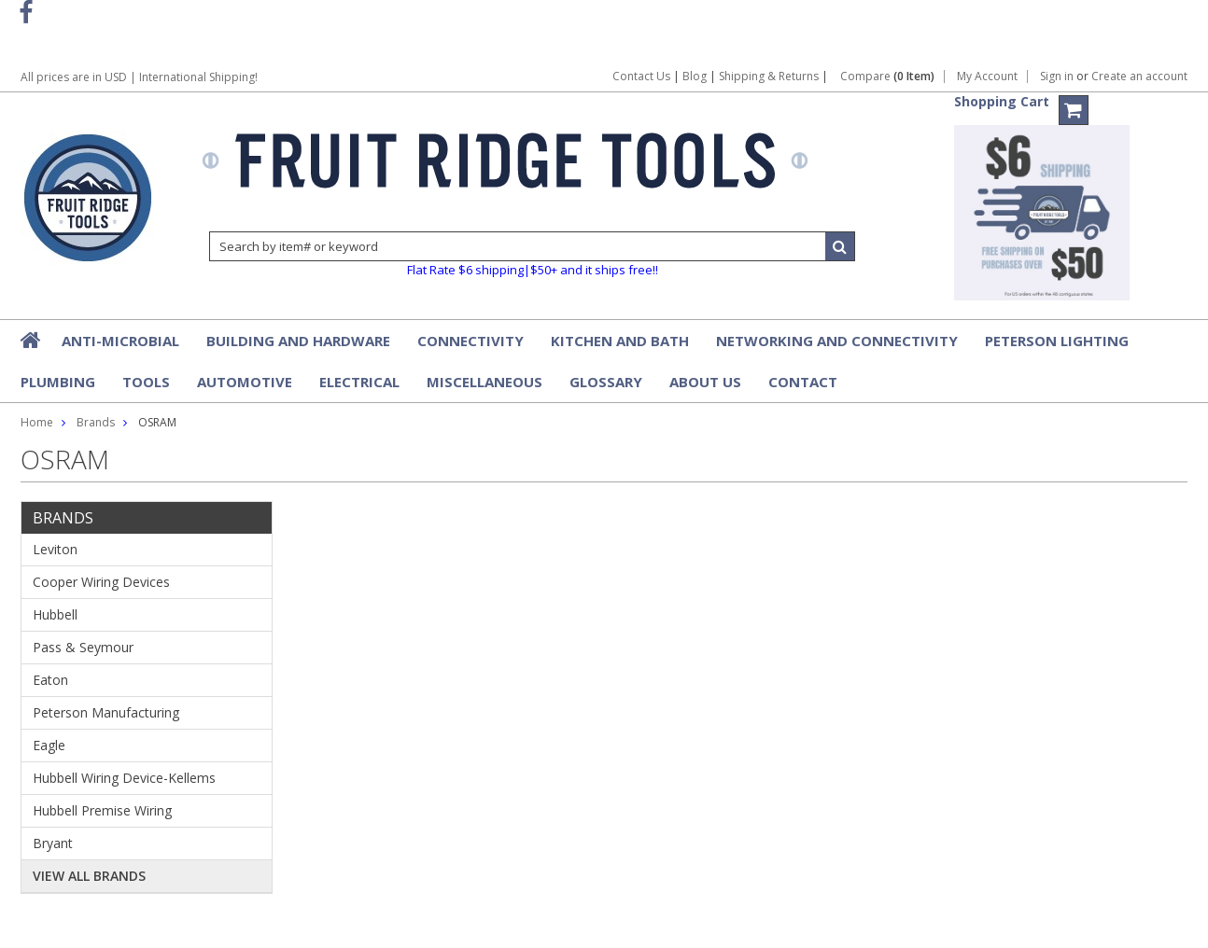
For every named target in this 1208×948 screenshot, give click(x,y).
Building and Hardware (298, 340)
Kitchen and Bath (620, 340)
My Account (987, 76)
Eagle (49, 745)
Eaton (50, 680)
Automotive (244, 381)
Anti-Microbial (120, 340)
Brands (96, 422)
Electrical (359, 381)
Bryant (53, 843)
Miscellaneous (484, 381)
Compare (887, 76)
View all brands (89, 876)
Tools (146, 381)
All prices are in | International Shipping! (139, 77)
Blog (694, 76)
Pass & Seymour (83, 647)
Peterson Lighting (1057, 340)
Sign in (1057, 76)
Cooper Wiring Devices (101, 582)
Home (37, 422)
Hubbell (55, 614)
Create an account (1139, 76)
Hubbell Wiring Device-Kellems (124, 778)
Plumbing (58, 381)
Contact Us (641, 76)
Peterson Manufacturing (106, 712)
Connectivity (470, 340)
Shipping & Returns (770, 76)
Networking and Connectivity (837, 340)
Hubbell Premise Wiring (102, 810)
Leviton (55, 549)
